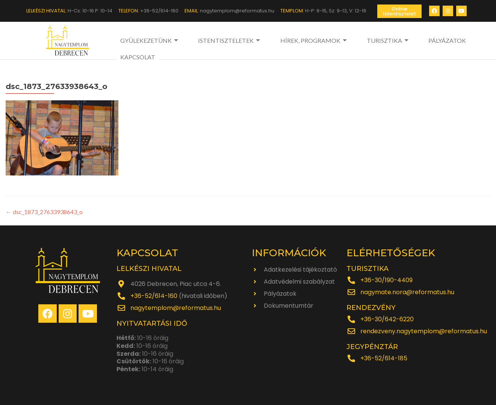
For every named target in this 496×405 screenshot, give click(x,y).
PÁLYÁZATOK (404, 40)
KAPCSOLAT (448, 40)
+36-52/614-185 (383, 358)
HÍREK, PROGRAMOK (293, 40)
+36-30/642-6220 (387, 319)
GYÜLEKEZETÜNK (150, 40)
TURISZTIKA (356, 40)
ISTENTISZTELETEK (219, 40)
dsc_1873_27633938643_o (44, 211)
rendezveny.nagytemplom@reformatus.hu (423, 331)
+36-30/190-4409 (386, 280)
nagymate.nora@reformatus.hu (407, 292)
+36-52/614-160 (153, 296)
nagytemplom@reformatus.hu (175, 308)
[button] (399, 11)
